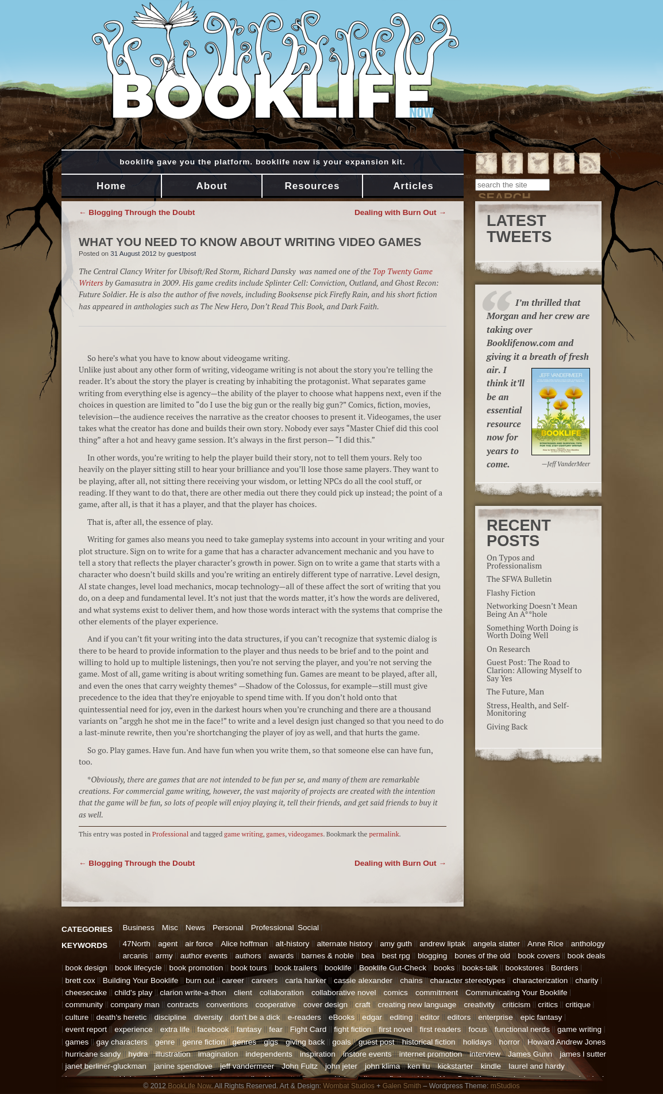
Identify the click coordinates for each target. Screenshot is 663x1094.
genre (165, 1042)
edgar (372, 1017)
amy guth (396, 943)
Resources (312, 186)
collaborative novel (343, 992)
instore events (367, 1054)
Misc (170, 927)
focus (477, 1029)
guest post (377, 1042)
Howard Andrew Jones (566, 1042)
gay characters (121, 1042)
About (211, 186)
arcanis (135, 955)
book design (86, 968)
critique (578, 1004)
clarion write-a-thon (193, 992)
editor (430, 1017)
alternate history (344, 943)
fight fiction (352, 1029)
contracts (183, 1004)
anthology (588, 943)
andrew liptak (442, 943)
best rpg (396, 955)
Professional (170, 834)
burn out (200, 980)
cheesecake (86, 992)
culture (77, 1017)
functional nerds (522, 1029)
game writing (243, 834)
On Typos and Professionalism (514, 561)
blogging (432, 955)
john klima (382, 1066)
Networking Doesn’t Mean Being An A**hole (532, 610)
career (233, 980)
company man (134, 1004)
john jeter (341, 1066)
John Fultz (300, 1066)
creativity (479, 1004)
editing (401, 1017)
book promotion (196, 968)
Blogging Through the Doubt (137, 212)
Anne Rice (545, 943)
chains (411, 980)
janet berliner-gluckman (106, 1066)
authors (248, 955)
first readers (440, 1029)
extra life (175, 1029)
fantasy (248, 1029)
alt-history (292, 943)
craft (362, 1004)
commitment (436, 992)
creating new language (417, 1004)
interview (484, 1054)
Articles (413, 186)
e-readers (304, 1017)
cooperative (276, 1004)
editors (459, 1017)
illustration (172, 1054)
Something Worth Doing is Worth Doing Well (533, 632)
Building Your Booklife (141, 980)
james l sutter (583, 1054)
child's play (133, 992)
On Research (508, 649)
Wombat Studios (349, 1086)
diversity (208, 1017)
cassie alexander (363, 980)
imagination (218, 1054)
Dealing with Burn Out (400, 212)
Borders (565, 968)
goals (341, 1042)
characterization (540, 980)
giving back (305, 1042)
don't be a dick (255, 1017)
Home (111, 186)
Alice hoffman (244, 943)
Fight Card (308, 1029)
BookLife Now (189, 1086)
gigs (271, 1042)
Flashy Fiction (511, 593)
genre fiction (203, 1042)
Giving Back (507, 726)
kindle (491, 1066)
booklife (338, 968)
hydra (138, 1054)
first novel (395, 1029)
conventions (227, 1004)
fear (275, 1029)
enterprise (495, 1017)
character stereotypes (468, 980)
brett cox (80, 980)
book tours (248, 968)
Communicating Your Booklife (516, 992)
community (84, 1004)
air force (199, 943)
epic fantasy (541, 1017)
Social (308, 927)
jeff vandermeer (247, 1066)
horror (509, 1042)
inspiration (318, 1054)
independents (268, 1054)
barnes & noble (327, 955)
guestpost (181, 253)
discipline (170, 1017)
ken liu (418, 1066)
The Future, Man (515, 691)
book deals (587, 955)
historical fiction (429, 1042)
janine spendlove (183, 1066)
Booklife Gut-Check (392, 968)
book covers (539, 955)
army (163, 955)
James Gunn (530, 1054)
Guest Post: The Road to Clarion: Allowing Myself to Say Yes (534, 670)
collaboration (282, 992)
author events (204, 955)
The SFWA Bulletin (519, 579)
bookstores (524, 968)
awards (281, 955)
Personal (228, 927)
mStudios (505, 1086)
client (243, 992)
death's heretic (121, 1017)
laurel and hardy (536, 1066)
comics (396, 992)
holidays (477, 1042)
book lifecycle (138, 968)
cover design (325, 1004)
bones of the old (482, 955)
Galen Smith (402, 1086)
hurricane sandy (93, 1054)
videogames (305, 834)
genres (245, 1042)
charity (586, 980)
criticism (516, 1004)
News (195, 927)
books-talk (480, 968)
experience (133, 1029)
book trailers (296, 968)
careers (264, 980)
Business (139, 927)
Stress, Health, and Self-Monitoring (528, 709)
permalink (384, 834)
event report (86, 1029)
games (275, 834)
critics (548, 1004)
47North (137, 943)
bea (368, 955)
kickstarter (455, 1066)
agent (168, 943)
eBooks (341, 1017)
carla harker (305, 980)
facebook (213, 1029)
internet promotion (430, 1054)
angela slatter (496, 943)
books (444, 968)
